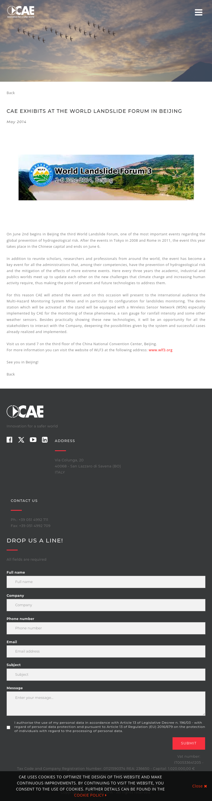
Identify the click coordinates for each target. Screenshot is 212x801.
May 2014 (16, 122)
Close (199, 786)
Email (12, 642)
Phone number (20, 619)
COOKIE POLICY (90, 795)
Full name (16, 572)
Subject (14, 665)
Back (11, 93)
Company (15, 596)
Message (15, 688)
